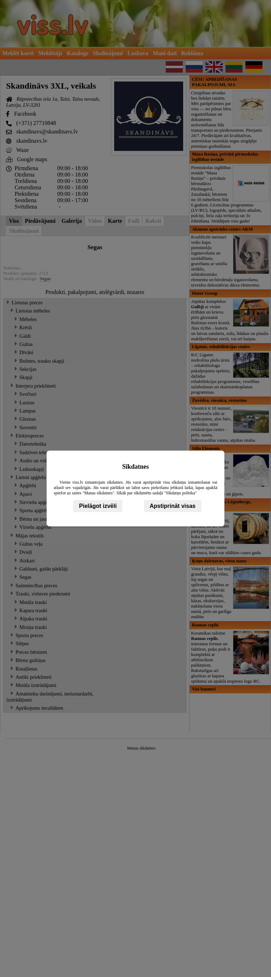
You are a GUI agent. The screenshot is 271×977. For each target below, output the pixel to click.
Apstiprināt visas (173, 506)
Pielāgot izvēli (98, 506)
